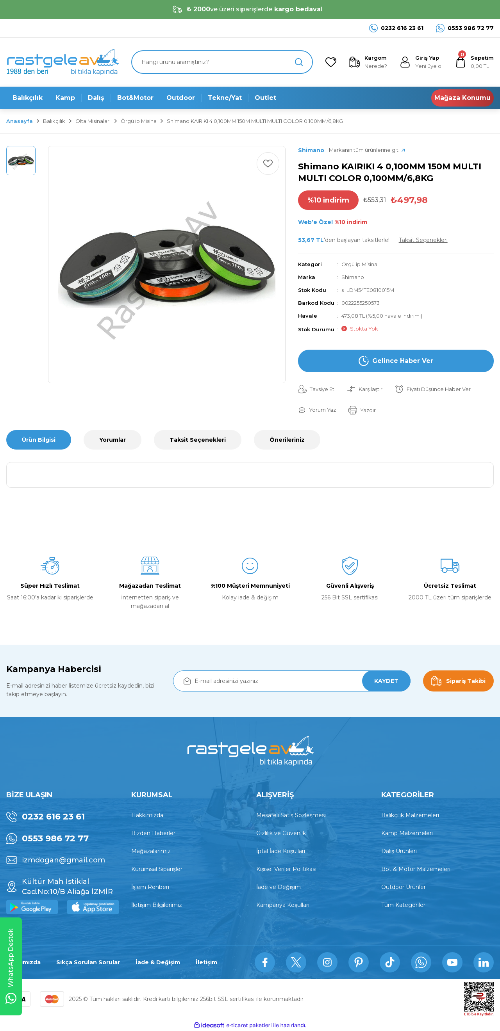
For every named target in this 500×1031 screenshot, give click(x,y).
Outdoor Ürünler (403, 887)
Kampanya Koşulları (282, 904)
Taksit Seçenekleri (198, 439)
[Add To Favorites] (268, 163)
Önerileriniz (287, 439)
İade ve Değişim (278, 887)
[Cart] (474, 62)
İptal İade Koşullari (280, 851)
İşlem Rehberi (150, 887)
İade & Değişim (158, 962)
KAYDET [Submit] (386, 680)
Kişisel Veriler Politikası (286, 869)
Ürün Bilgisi (38, 439)
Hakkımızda (147, 815)
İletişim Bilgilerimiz (156, 904)
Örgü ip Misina (359, 264)
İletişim (206, 962)
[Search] (222, 62)
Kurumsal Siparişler (156, 869)
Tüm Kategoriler (403, 904)
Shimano (352, 277)
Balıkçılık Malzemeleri (410, 815)
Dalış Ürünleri (399, 851)
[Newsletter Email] (292, 680)
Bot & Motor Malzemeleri (415, 869)
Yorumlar (112, 439)
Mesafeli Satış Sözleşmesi (291, 815)
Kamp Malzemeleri (407, 833)
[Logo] (62, 62)
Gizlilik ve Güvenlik (281, 833)
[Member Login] (421, 62)
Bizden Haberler (153, 833)
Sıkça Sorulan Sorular (88, 962)
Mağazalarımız (151, 851)
